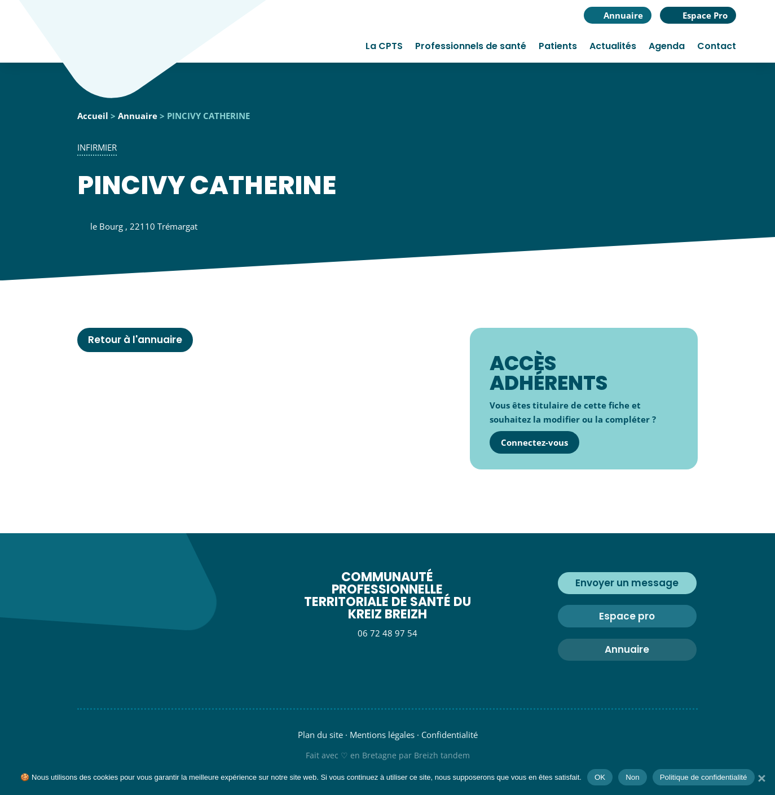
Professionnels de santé (470, 47)
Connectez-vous (534, 442)
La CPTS (384, 47)
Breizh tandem (442, 755)
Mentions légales (382, 734)
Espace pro (627, 616)
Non (632, 777)
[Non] (761, 778)
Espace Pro (705, 15)
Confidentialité (449, 734)
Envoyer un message (627, 583)
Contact (716, 47)
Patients (558, 47)
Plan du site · (322, 734)
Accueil (92, 115)
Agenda (667, 47)
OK (600, 777)
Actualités (612, 47)
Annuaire (623, 15)
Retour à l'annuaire (135, 339)
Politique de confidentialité (703, 777)
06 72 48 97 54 (387, 633)
